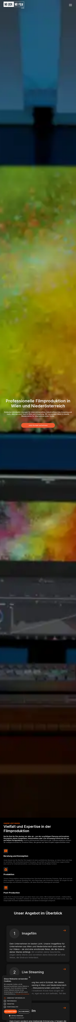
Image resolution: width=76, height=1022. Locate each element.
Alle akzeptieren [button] (10, 1011)
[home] (14, 5)
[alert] (17, 997)
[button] (17, 1016)
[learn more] (64, 939)
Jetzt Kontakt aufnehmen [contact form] (38, 425)
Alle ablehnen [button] (24, 1011)
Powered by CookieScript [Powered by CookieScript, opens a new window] (17, 1018)
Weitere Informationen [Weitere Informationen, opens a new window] (22, 994)
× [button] (29, 977)
